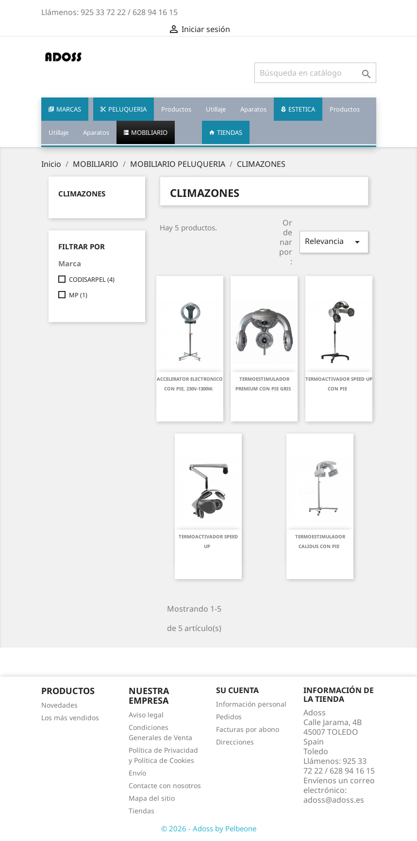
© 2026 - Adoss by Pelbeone (208, 828)
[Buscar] (315, 73)
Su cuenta (237, 690)
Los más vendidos (70, 717)
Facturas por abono (247, 729)
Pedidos (229, 716)
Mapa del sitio (152, 798)
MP (78, 295)
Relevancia (334, 242)
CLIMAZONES (81, 193)
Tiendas (141, 810)
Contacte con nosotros (165, 785)
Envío (137, 772)
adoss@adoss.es (333, 799)
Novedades (59, 705)
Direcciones (235, 741)
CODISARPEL (92, 279)
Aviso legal (146, 714)
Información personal (251, 704)
